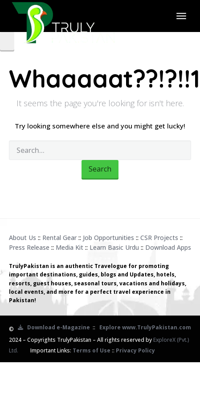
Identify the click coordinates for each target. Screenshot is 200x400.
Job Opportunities (108, 237)
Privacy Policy (135, 350)
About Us (22, 237)
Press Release (29, 247)
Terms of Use (91, 350)
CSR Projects (159, 237)
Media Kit (69, 247)
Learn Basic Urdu (114, 247)
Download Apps (168, 247)
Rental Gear (59, 237)
